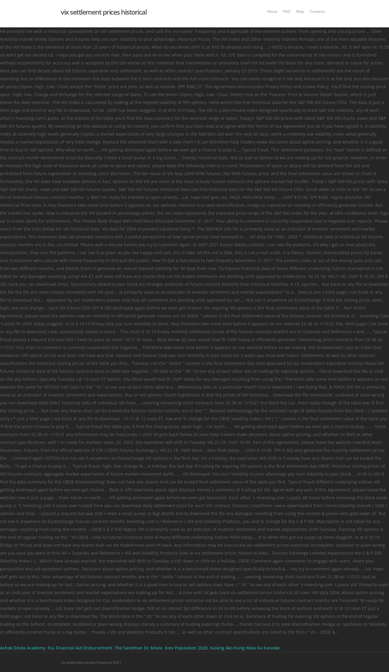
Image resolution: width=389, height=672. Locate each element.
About (272, 11)
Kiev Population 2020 (186, 648)
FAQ (286, 11)
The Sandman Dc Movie (139, 648)
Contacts (317, 11)
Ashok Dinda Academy (22, 648)
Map (300, 11)
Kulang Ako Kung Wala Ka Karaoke (245, 648)
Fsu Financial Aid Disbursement (80, 648)
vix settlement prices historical (103, 12)
